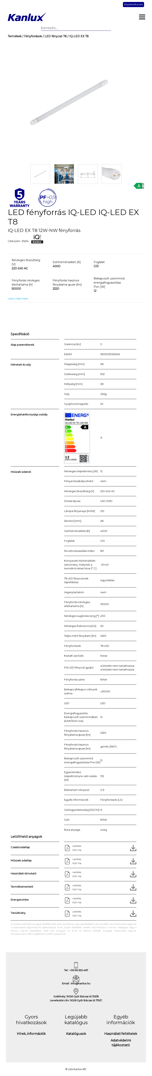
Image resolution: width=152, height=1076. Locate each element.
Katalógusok (76, 1034)
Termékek (15, 36)
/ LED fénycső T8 (54, 36)
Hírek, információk (31, 1034)
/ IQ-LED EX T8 (78, 36)
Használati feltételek (120, 1034)
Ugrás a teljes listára (18, 298)
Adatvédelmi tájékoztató (121, 1043)
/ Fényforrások (32, 36)
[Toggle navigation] (142, 17)
